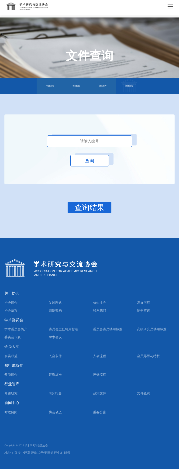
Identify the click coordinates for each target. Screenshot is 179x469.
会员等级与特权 (148, 356)
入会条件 (55, 356)
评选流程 (99, 374)
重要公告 (99, 412)
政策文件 (103, 86)
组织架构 (55, 310)
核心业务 (99, 302)
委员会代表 (12, 337)
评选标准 (55, 374)
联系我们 (99, 310)
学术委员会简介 (15, 329)
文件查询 (129, 86)
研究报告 (76, 86)
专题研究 (50, 86)
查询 (89, 160)
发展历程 (143, 302)
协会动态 (55, 412)
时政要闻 (10, 412)
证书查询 (143, 310)
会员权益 (10, 356)
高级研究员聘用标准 (151, 329)
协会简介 (10, 302)
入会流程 (99, 356)
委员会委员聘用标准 (107, 329)
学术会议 (55, 337)
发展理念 (55, 302)
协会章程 (10, 310)
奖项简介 (10, 374)
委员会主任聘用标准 (63, 329)
